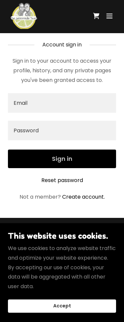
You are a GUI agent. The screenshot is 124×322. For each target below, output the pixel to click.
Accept (62, 315)
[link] (24, 16)
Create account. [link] (83, 197)
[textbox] (62, 103)
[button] (109, 16)
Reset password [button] (62, 180)
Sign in (62, 159)
